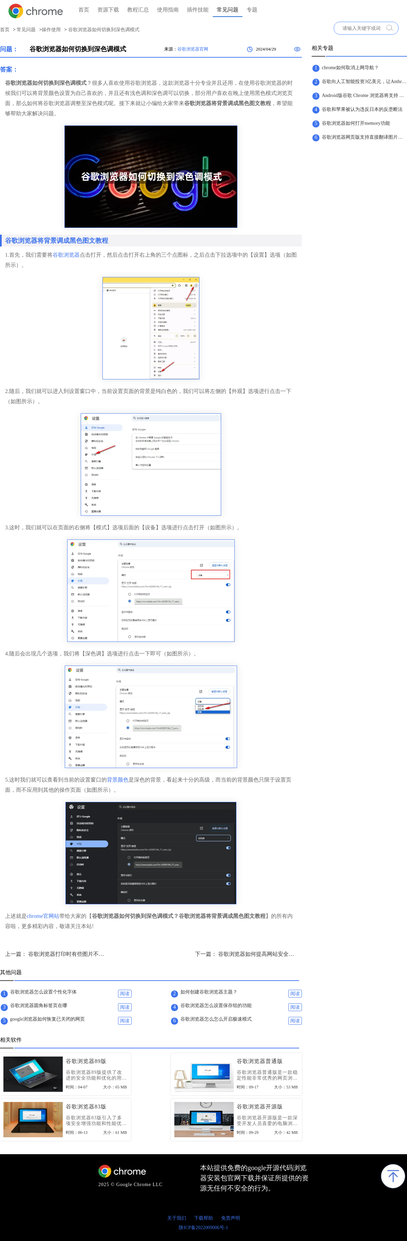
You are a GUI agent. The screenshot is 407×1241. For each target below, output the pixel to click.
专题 (252, 10)
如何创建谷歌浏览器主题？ (208, 991)
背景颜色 (118, 780)
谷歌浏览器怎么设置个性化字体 (43, 991)
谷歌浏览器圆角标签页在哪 (38, 1005)
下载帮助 (203, 1218)
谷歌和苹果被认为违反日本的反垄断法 (362, 109)
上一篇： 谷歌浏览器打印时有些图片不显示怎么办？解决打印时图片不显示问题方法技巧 (56, 954)
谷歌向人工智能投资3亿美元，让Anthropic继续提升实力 (364, 81)
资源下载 (108, 10)
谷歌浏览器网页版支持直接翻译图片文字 (364, 137)
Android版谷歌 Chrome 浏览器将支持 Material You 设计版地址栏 (364, 95)
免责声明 (230, 1218)
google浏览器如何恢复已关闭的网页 (47, 1019)
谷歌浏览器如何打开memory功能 (356, 123)
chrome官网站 (43, 916)
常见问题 (227, 10)
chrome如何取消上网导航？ (350, 67)
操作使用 (51, 29)
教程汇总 (138, 10)
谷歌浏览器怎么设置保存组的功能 (216, 1005)
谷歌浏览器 (66, 255)
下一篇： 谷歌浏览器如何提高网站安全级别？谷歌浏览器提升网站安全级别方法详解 (246, 954)
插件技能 (198, 10)
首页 (83, 10)
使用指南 (168, 10)
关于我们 (176, 1218)
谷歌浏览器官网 (192, 49)
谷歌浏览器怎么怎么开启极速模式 (216, 1019)
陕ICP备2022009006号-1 (203, 1227)
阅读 (125, 993)
